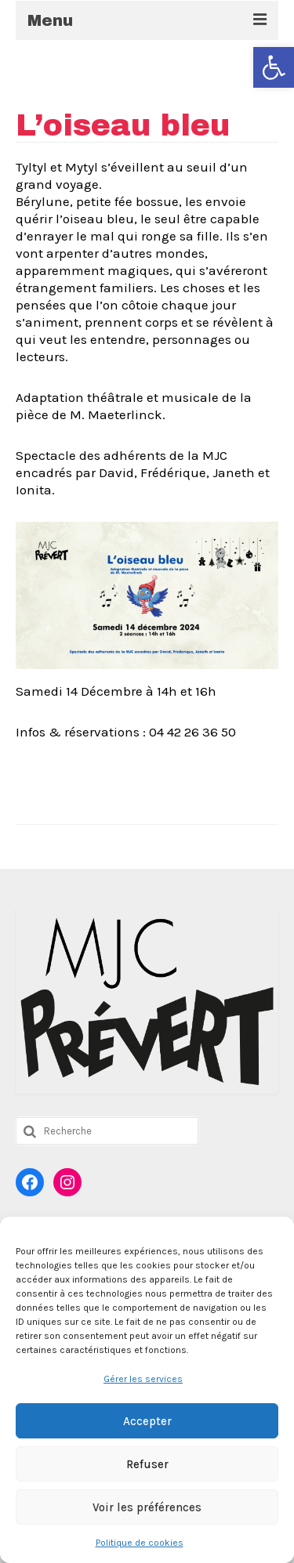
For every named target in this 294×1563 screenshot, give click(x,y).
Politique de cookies (139, 1542)
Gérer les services (143, 1378)
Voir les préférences (147, 1507)
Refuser (147, 1464)
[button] (273, 67)
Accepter (147, 1421)
